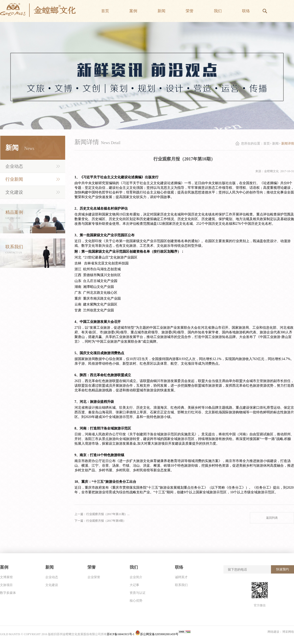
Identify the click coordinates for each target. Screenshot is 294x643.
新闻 (275, 143)
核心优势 (136, 600)
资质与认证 (138, 592)
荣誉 (91, 567)
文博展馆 (6, 577)
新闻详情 (287, 143)
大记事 (134, 585)
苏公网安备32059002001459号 (156, 634)
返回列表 (272, 517)
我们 (134, 567)
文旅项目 (6, 585)
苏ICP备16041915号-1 (121, 634)
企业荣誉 (93, 577)
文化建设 (14, 192)
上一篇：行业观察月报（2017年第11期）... (102, 514)
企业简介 (136, 577)
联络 (179, 567)
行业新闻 (14, 179)
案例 (4, 567)
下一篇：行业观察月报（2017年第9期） (100, 520)
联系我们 (181, 585)
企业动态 (14, 166)
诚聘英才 (181, 577)
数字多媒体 (8, 592)
